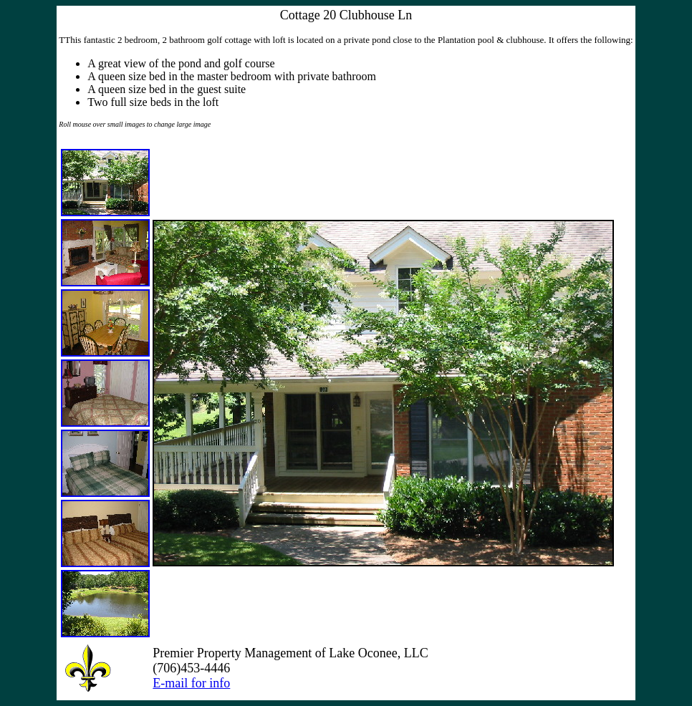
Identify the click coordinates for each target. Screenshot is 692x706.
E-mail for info (191, 683)
